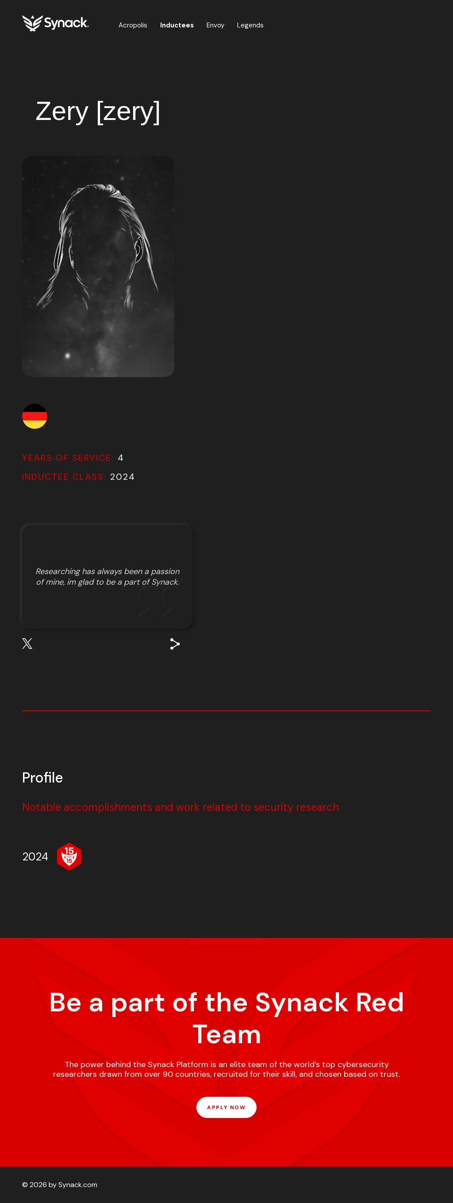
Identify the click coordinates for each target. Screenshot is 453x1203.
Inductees (177, 25)
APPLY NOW (226, 1107)
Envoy (215, 25)
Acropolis (133, 25)
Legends (250, 25)
